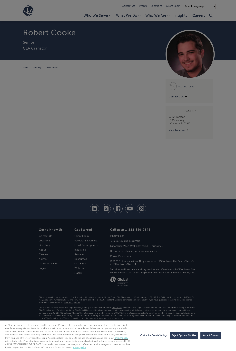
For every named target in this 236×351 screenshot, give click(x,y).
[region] (118, 335)
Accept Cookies (211, 335)
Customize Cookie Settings (153, 335)
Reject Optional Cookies (184, 335)
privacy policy (121, 338)
